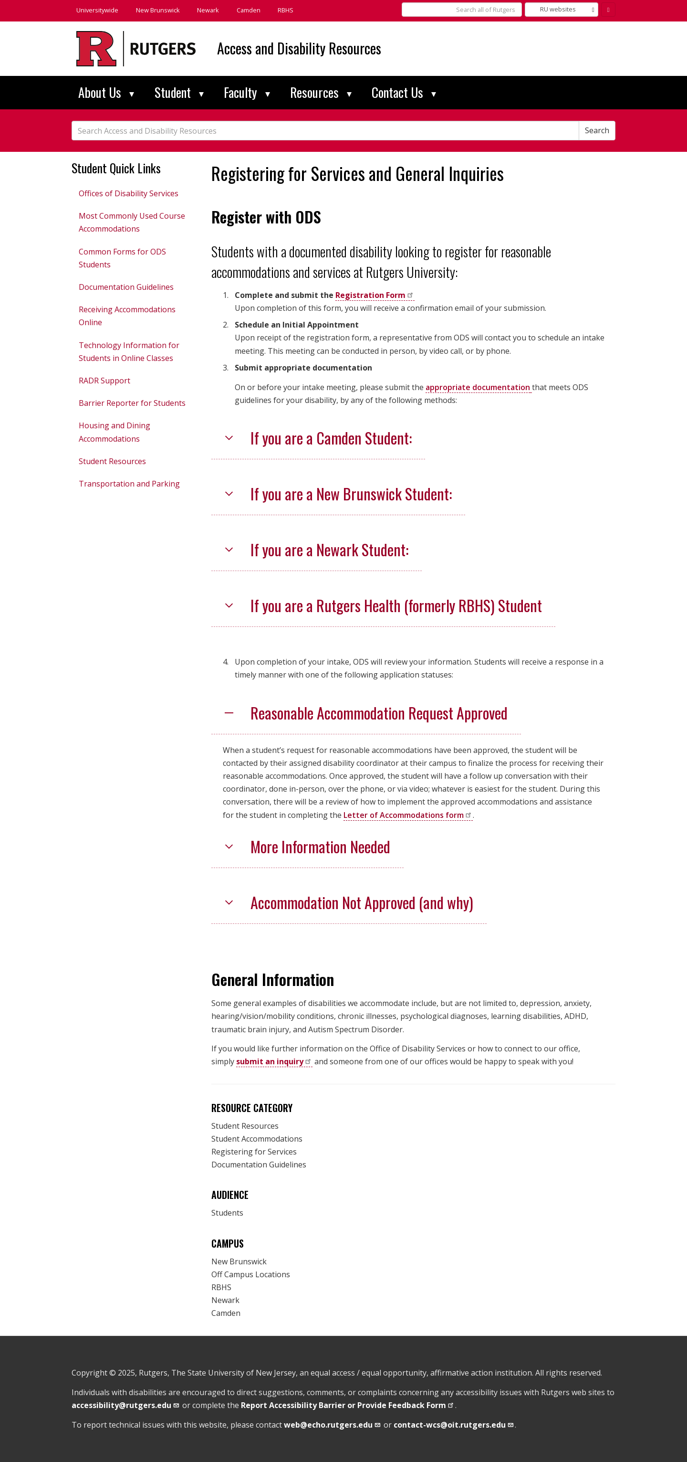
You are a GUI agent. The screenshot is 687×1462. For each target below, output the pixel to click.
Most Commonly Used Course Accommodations (132, 222)
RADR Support (104, 380)
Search (597, 130)
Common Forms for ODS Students (122, 258)
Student (179, 92)
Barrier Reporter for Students (132, 403)
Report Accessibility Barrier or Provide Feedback (348, 1405)
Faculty (247, 92)
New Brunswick (158, 10)
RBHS (285, 10)
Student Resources (112, 461)
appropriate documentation (478, 387)
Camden (248, 10)
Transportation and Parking (129, 483)
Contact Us (404, 92)
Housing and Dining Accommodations (114, 432)
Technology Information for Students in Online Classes (129, 351)
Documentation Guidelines (126, 287)
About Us (106, 92)
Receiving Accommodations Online (127, 316)
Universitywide (97, 10)
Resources (321, 92)
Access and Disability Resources (299, 48)
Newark (208, 10)
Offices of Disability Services (128, 193)
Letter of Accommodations (408, 815)
